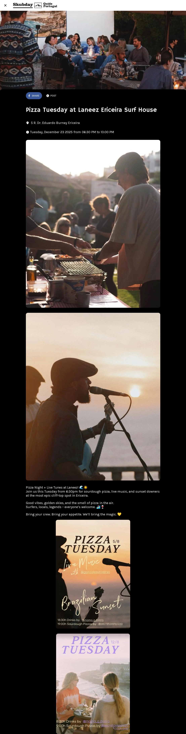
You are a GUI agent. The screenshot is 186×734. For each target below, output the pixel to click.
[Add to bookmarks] (156, 96)
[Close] (5, 5)
